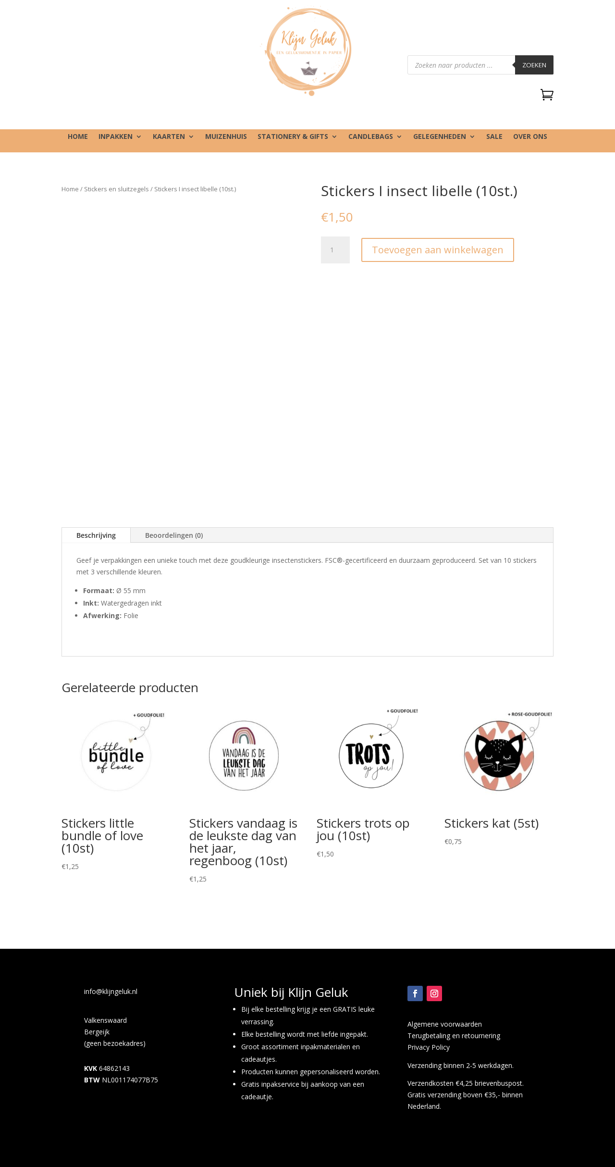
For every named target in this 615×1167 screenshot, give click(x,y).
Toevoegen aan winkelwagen (438, 249)
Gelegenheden (439, 137)
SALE (494, 137)
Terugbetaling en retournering (453, 1035)
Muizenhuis (226, 137)
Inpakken (115, 137)
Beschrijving (96, 535)
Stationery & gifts (293, 137)
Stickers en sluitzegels (116, 189)
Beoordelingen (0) (174, 535)
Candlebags (370, 137)
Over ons (530, 137)
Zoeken (534, 65)
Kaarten (169, 137)
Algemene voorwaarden (444, 1024)
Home (78, 137)
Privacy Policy (428, 1047)
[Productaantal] (335, 249)
